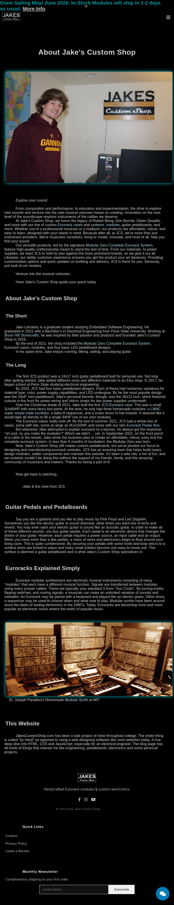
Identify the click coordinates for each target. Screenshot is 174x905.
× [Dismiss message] (86, 6)
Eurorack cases (70, 225)
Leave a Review (17, 851)
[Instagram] (85, 799)
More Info (34, 9)
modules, (113, 225)
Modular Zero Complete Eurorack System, (120, 245)
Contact (11, 836)
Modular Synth (76, 700)
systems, (98, 225)
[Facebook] (79, 799)
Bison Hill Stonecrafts (21, 335)
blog (143, 744)
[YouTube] (93, 799)
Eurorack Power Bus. (144, 425)
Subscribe (121, 889)
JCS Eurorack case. (117, 405)
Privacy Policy (16, 843)
